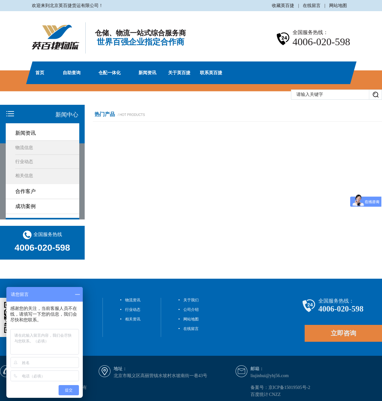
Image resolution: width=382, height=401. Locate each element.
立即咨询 (343, 333)
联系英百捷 (211, 72)
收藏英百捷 (283, 5)
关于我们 (191, 300)
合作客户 (25, 191)
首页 (39, 72)
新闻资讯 (147, 72)
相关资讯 (132, 319)
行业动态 (24, 161)
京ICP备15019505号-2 (289, 387)
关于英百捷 (179, 72)
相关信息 (24, 175)
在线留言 (312, 5)
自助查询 (72, 72)
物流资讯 (132, 300)
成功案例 (25, 206)
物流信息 (24, 147)
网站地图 (338, 5)
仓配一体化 (109, 72)
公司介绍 (191, 309)
